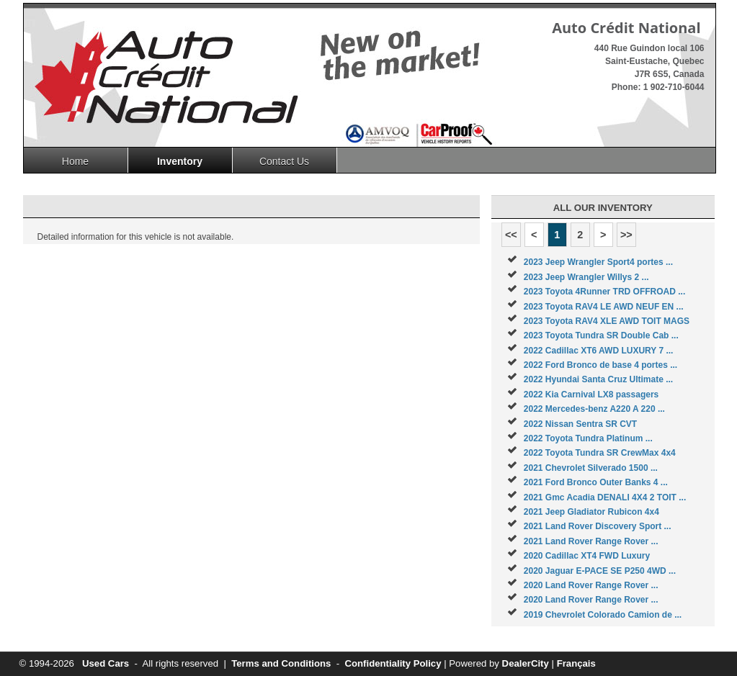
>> (626, 234)
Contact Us (284, 161)
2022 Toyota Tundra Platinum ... (588, 438)
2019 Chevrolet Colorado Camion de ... (603, 615)
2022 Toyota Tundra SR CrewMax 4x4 (600, 453)
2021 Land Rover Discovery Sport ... (597, 526)
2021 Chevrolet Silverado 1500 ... (591, 468)
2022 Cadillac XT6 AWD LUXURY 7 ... (599, 351)
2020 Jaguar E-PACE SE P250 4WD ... (600, 571)
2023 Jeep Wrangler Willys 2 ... (586, 277)
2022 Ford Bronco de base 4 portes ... (600, 365)
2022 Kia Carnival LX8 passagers (591, 394)
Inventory (179, 161)
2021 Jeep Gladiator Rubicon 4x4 (591, 512)
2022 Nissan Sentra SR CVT (580, 424)
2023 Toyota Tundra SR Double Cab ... (601, 335)
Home (75, 161)
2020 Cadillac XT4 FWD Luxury (587, 556)
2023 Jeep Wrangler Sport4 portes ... (598, 262)
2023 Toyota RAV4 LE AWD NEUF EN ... (604, 307)
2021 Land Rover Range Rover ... (591, 541)
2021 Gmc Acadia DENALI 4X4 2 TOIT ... (605, 497)
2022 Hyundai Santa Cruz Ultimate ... (598, 379)
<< (511, 234)
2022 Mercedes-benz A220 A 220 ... (594, 409)
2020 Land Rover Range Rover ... (591, 585)
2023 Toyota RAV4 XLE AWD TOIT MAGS (606, 321)
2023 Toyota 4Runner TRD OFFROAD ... (604, 292)
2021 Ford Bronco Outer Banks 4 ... (596, 482)
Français (576, 663)
